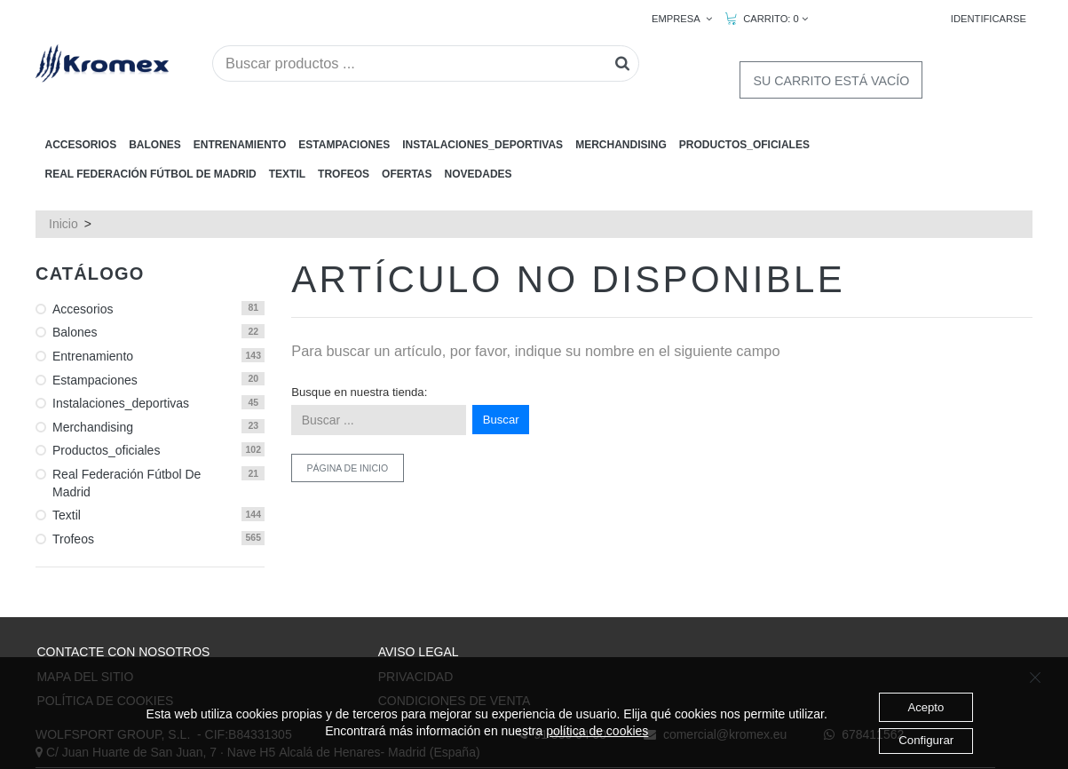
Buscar (501, 351)
